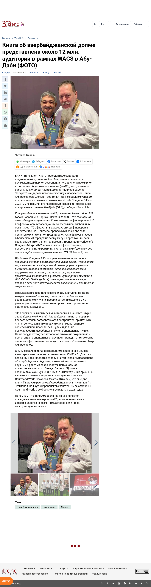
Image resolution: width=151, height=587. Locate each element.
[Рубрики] (140, 24)
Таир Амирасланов (27, 507)
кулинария (49, 507)
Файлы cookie (99, 573)
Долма (64, 507)
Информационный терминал (88, 568)
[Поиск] (95, 24)
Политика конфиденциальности (70, 573)
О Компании (28, 568)
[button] (5, 79)
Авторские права (117, 568)
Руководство (46, 568)
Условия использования (35, 573)
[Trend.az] (13, 24)
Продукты (63, 568)
